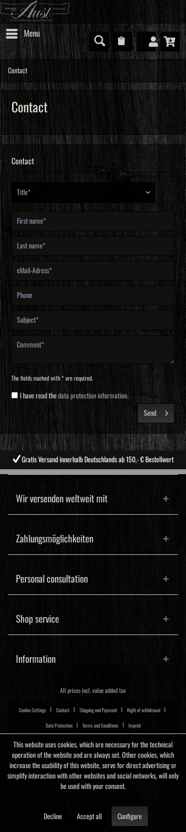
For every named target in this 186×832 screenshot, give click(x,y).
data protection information (92, 395)
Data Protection (59, 725)
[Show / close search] (99, 41)
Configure (130, 816)
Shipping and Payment (98, 710)
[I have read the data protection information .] (14, 395)
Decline (53, 816)
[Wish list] (122, 41)
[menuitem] (22, 34)
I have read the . (74, 395)
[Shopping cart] (170, 41)
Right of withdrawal (143, 710)
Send (156, 411)
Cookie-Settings (32, 710)
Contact (62, 710)
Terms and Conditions (100, 725)
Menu (23, 32)
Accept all (89, 816)
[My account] (146, 41)
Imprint (134, 725)
